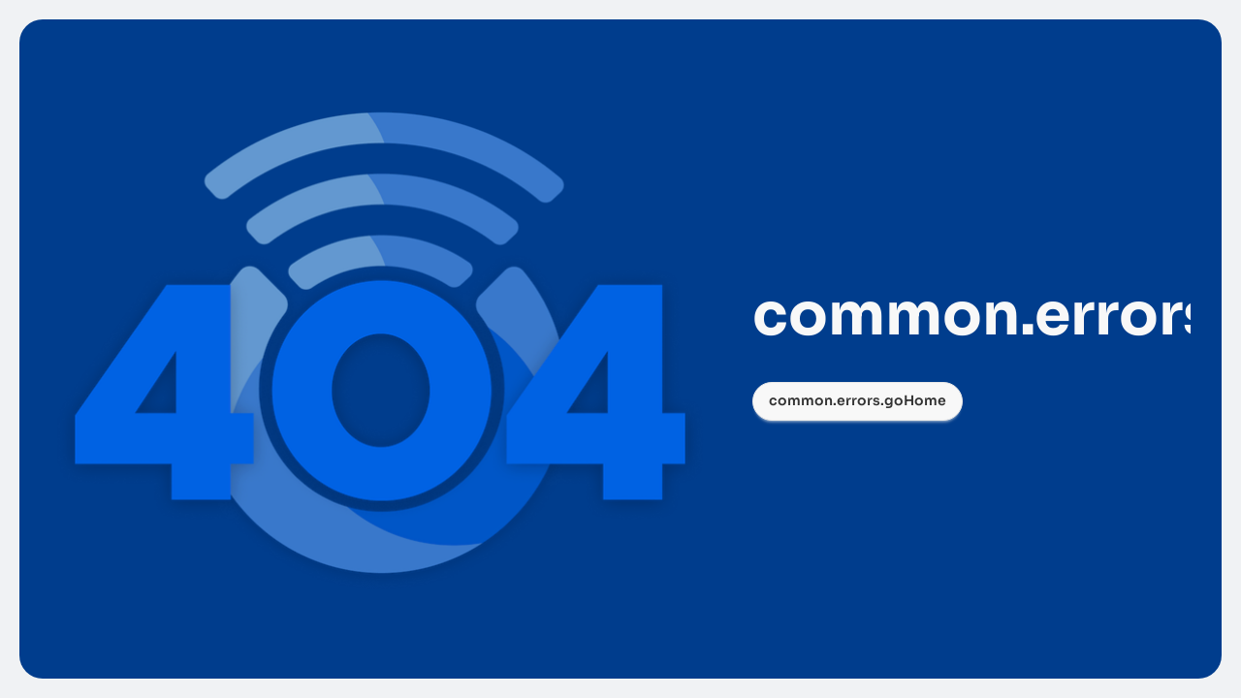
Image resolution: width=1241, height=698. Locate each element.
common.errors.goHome (857, 400)
